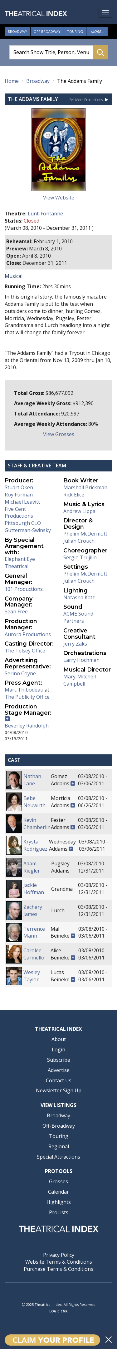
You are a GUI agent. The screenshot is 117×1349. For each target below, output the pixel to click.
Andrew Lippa (79, 511)
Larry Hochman (81, 660)
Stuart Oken (19, 487)
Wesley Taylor (31, 976)
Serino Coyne (20, 673)
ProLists (58, 1212)
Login (58, 1049)
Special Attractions (58, 1156)
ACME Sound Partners (78, 617)
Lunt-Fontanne (45, 213)
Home (12, 81)
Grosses (58, 1181)
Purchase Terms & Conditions (58, 1269)
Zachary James (32, 911)
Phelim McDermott (85, 533)
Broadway (17, 31)
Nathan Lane (32, 780)
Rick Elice (73, 494)
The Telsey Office (25, 650)
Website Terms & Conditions (58, 1261)
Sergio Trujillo (80, 557)
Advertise (59, 1070)
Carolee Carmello (33, 954)
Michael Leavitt (22, 501)
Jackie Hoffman (33, 889)
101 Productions (24, 589)
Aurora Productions (28, 634)
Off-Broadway (58, 1125)
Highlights (58, 1202)
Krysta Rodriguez (35, 845)
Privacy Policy (58, 1254)
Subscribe (58, 1059)
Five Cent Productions (19, 513)
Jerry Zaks (75, 643)
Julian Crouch (79, 540)
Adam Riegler (31, 867)
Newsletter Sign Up (58, 1090)
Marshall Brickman (85, 487)
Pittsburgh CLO (23, 523)
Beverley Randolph (27, 725)
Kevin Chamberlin (37, 824)
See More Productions (89, 99)
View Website (58, 197)
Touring (75, 31)
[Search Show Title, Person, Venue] (51, 52)
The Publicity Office (27, 696)
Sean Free (16, 611)
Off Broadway (47, 31)
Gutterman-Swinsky (28, 530)
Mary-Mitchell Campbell (79, 680)
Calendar (58, 1191)
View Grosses (58, 434)
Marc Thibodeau (24, 689)
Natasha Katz (79, 597)
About (58, 1039)
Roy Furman (19, 494)
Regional (58, 1146)
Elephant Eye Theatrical (20, 563)
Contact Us (58, 1080)
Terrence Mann (34, 932)
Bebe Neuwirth (34, 802)
